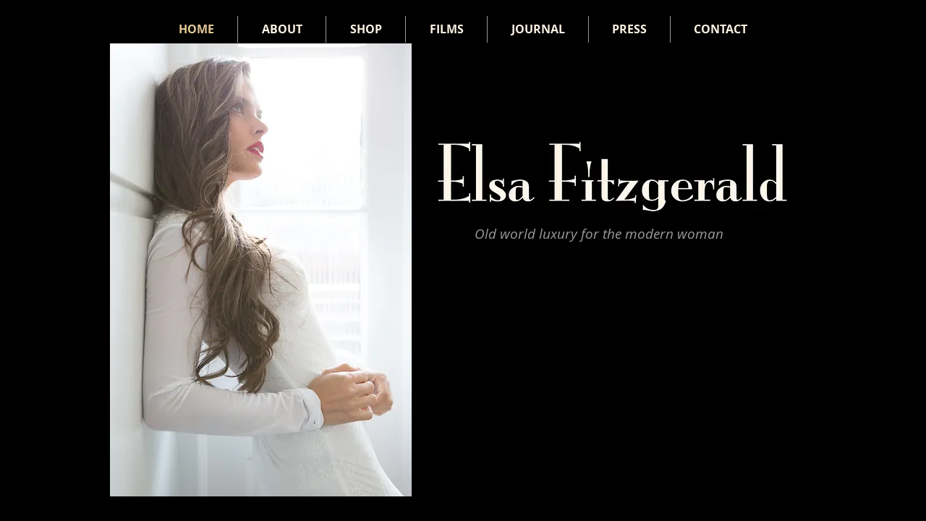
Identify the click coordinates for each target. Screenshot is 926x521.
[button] (261, 269)
